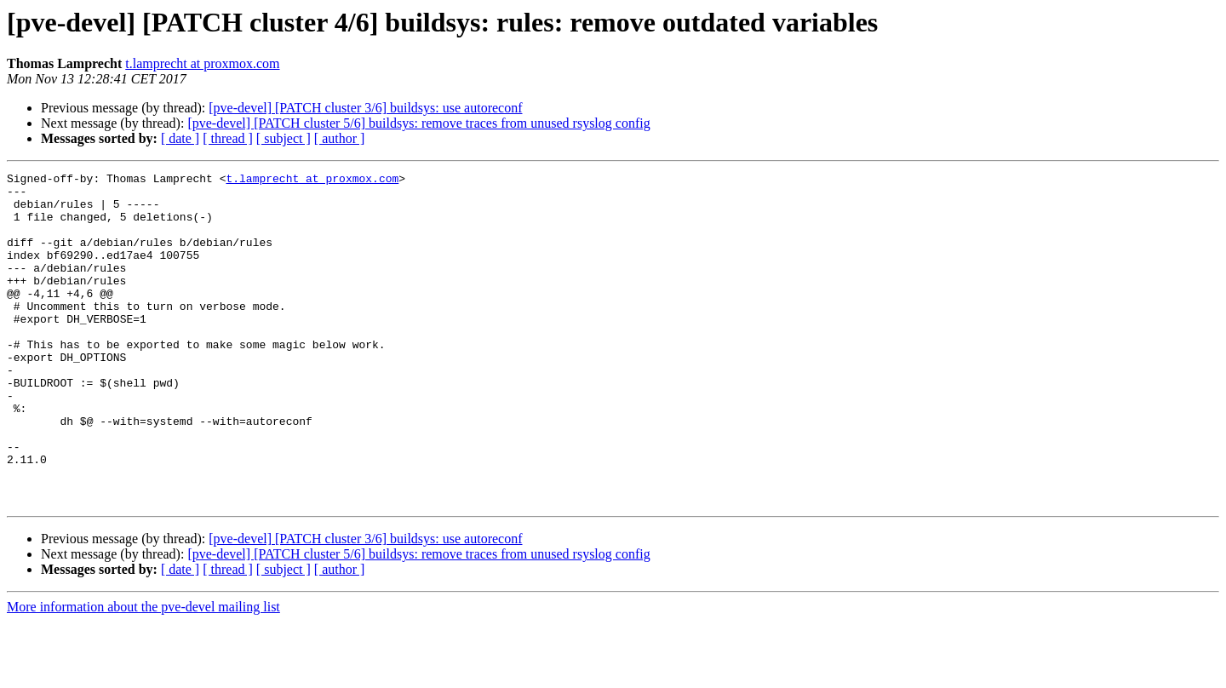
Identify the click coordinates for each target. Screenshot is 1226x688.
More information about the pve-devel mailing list (143, 673)
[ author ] (339, 138)
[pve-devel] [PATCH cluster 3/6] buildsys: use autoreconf (365, 107)
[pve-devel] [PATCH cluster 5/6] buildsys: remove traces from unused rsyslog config (418, 123)
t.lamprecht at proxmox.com (202, 63)
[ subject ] (283, 138)
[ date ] (180, 138)
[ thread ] (228, 138)
